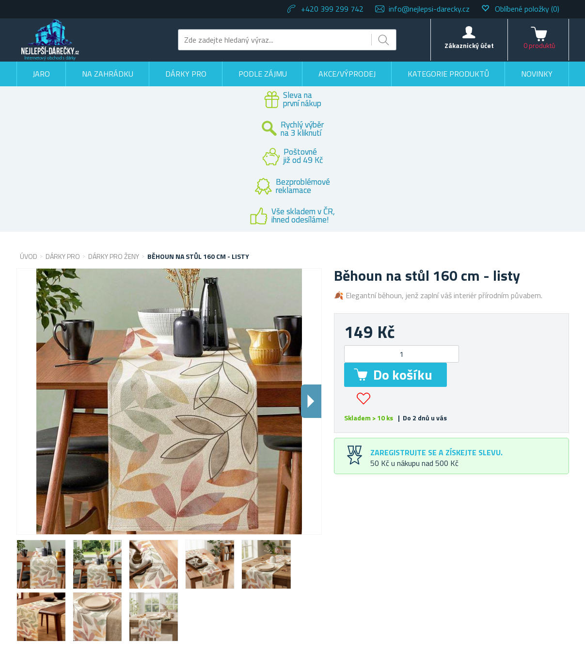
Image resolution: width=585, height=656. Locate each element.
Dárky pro (185, 74)
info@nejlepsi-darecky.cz (429, 9)
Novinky (537, 74)
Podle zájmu (262, 74)
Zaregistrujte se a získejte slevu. (436, 452)
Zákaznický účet (469, 45)
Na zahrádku (107, 74)
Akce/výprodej (347, 74)
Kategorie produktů (448, 74)
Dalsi (311, 401)
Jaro (41, 74)
